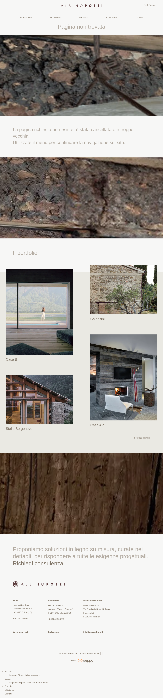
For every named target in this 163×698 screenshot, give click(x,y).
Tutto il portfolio (142, 438)
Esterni (39, 682)
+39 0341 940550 (21, 618)
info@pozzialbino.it (93, 632)
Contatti (139, 17)
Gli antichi (22, 675)
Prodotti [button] (26, 17)
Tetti (33, 682)
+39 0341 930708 (56, 619)
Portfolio (83, 17)
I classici (13, 675)
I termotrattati (33, 675)
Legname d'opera (17, 682)
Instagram (53, 632)
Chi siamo (111, 17)
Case (28, 682)
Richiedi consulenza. (39, 563)
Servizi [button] (55, 17)
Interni (45, 682)
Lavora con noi (20, 632)
